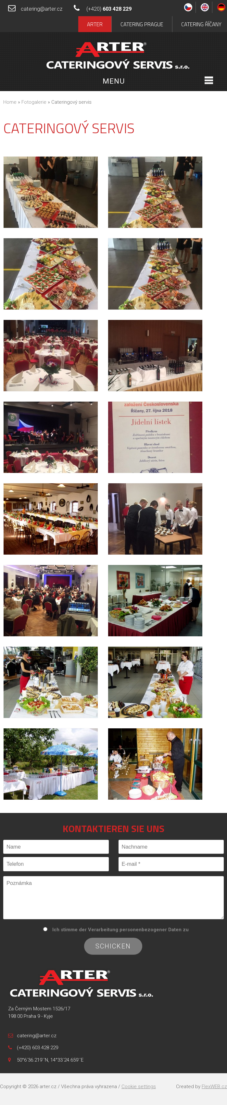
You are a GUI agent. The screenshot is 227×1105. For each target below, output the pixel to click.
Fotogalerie (33, 102)
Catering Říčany (201, 24)
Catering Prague (141, 24)
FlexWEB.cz (214, 1086)
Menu (114, 81)
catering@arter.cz (41, 9)
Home (10, 102)
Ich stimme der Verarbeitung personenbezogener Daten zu (120, 930)
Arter (95, 24)
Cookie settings (138, 1086)
